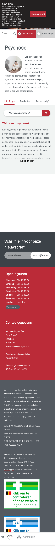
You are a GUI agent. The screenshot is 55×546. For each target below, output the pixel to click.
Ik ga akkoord (38, 14)
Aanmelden (29, 536)
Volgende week (12, 307)
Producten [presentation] (25, 101)
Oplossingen (48, 33)
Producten (28, 33)
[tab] (10, 102)
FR (2, 537)
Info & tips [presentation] (9, 101)
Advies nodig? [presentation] (42, 101)
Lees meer (27, 160)
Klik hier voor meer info (11, 25)
